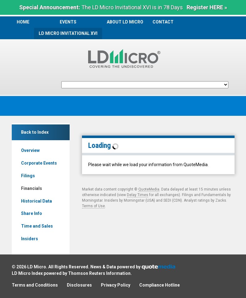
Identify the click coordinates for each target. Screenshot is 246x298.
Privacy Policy (115, 285)
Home (23, 21)
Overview (30, 150)
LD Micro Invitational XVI (68, 33)
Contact (163, 21)
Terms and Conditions (35, 285)
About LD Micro (125, 21)
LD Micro (36, 266)
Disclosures (79, 285)
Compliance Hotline (159, 285)
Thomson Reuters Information (99, 273)
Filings (28, 175)
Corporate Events (39, 163)
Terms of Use (93, 206)
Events (68, 21)
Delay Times (137, 195)
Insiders (29, 238)
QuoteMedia (148, 189)
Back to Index (35, 132)
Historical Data (36, 201)
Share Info (31, 213)
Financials (31, 188)
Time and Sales (37, 226)
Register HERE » (207, 7)
